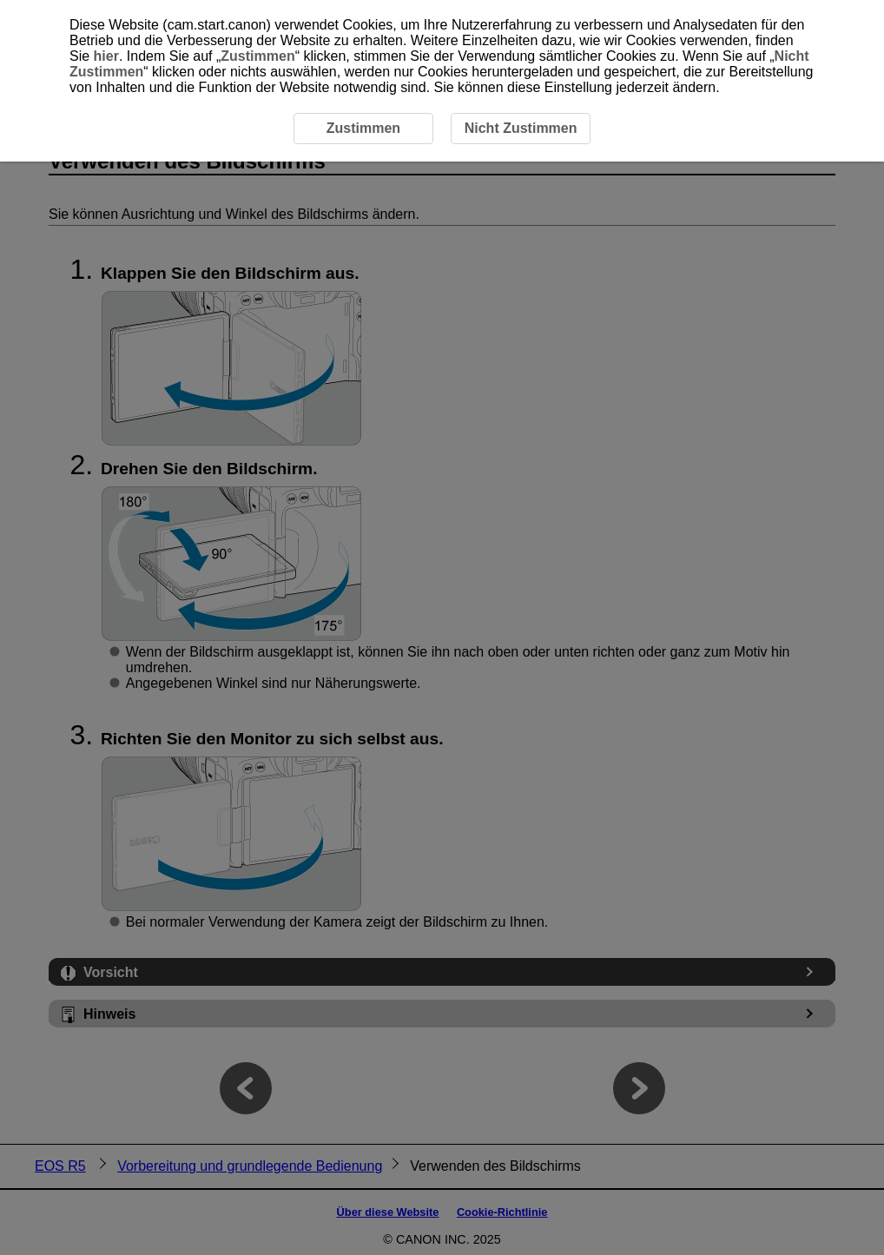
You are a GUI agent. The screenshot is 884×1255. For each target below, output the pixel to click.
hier (106, 56)
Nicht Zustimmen (521, 128)
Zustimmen (257, 56)
